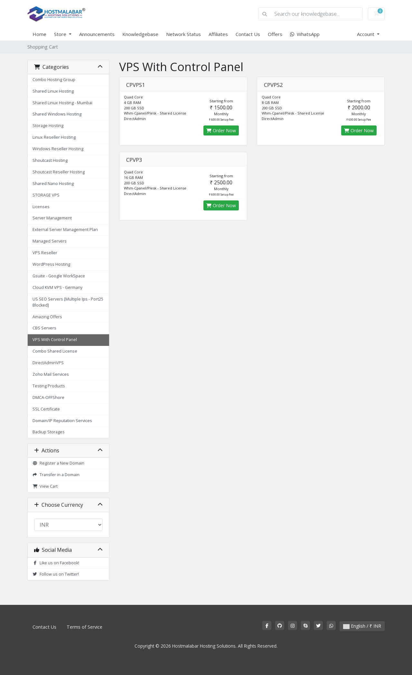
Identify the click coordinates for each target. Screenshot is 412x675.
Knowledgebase (140, 34)
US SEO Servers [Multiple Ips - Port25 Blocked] (68, 302)
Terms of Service (84, 627)
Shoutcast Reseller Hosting (59, 172)
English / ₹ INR (362, 626)
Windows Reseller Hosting (58, 149)
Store (61, 34)
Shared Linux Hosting (53, 91)
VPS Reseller (45, 252)
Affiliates (218, 34)
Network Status (183, 34)
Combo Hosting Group (54, 79)
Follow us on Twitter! (56, 574)
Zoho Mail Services (51, 374)
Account (366, 34)
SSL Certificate (46, 409)
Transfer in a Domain (56, 474)
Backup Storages (49, 432)
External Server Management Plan (65, 229)
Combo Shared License (55, 351)
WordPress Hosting (51, 264)
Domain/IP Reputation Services (62, 420)
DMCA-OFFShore (48, 397)
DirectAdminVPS (48, 362)
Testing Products (49, 386)
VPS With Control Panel (55, 339)
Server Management (52, 218)
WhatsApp (305, 34)
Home (39, 34)
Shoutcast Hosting (50, 160)
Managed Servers (50, 241)
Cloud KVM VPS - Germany (57, 287)
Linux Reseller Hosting (54, 137)
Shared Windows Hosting (57, 114)
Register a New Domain (58, 463)
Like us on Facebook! (56, 563)
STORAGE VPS (46, 195)
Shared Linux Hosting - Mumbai (62, 103)
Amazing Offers (47, 316)
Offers (275, 34)
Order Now (221, 130)
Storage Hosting (48, 125)
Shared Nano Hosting (53, 183)
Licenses (41, 206)
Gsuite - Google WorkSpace (59, 276)
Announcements (97, 34)
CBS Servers (44, 328)
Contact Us (248, 34)
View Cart (45, 486)
